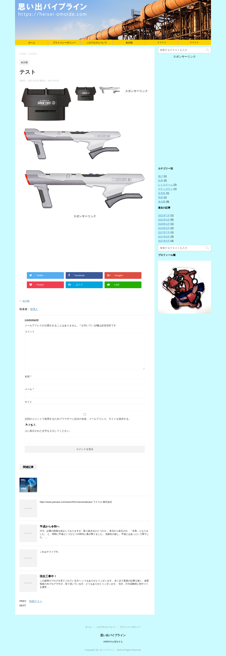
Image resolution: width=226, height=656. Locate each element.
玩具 (160, 180)
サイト (28, 401)
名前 (28, 376)
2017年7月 (164, 232)
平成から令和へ (50, 526)
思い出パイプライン (113, 635)
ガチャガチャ (165, 189)
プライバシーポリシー (64, 42)
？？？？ (161, 42)
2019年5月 (164, 228)
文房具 (161, 193)
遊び (160, 176)
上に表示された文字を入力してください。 (48, 430)
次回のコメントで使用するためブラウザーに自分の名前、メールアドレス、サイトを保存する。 (78, 418)
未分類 (129, 42)
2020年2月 (164, 223)
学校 (160, 197)
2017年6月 (164, 236)
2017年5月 (164, 240)
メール (29, 389)
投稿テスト (35, 601)
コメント (30, 331)
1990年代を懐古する (113, 641)
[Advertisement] (84, 243)
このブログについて (96, 42)
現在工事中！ (48, 576)
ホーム (31, 42)
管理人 (34, 309)
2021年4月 (164, 219)
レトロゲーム (165, 184)
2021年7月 (164, 215)
